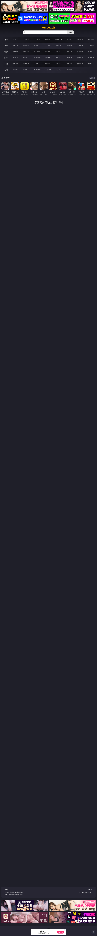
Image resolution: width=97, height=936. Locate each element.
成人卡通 (37, 52)
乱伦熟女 (80, 52)
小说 (6, 64)
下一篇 (82, 891)
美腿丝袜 (58, 58)
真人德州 (26, 40)
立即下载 (60, 932)
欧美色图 (37, 58)
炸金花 (69, 40)
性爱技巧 (91, 64)
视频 (6, 45)
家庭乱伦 (26, 64)
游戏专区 (47, 40)
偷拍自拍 (26, 52)
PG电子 (15, 40)
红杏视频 (58, 70)
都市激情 (15, 64)
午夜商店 (26, 70)
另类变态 (91, 52)
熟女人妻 (58, 46)
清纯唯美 (69, 58)
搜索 (70, 32)
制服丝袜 (58, 52)
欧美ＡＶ (37, 46)
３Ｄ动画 (47, 46)
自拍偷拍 (26, 46)
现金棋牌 (80, 40)
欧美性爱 (47, 52)
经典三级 (69, 52)
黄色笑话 (80, 64)
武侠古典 (47, 64)
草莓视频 (37, 70)
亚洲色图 (26, 58)
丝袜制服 (69, 46)
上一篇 (14, 892)
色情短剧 (69, 70)
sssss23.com (48, 28)
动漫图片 (47, 58)
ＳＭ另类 (91, 46)
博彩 (6, 39)
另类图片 (91, 58)
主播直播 (80, 46)
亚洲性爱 (15, 52)
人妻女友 (37, 64)
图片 (6, 57)
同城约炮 (15, 70)
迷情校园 (58, 64)
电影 (6, 51)
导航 (6, 70)
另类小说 (69, 64)
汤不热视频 (47, 70)
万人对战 (37, 40)
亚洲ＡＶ (15, 46)
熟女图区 (80, 58)
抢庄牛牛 (91, 40)
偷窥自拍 (15, 58)
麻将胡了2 (58, 40)
